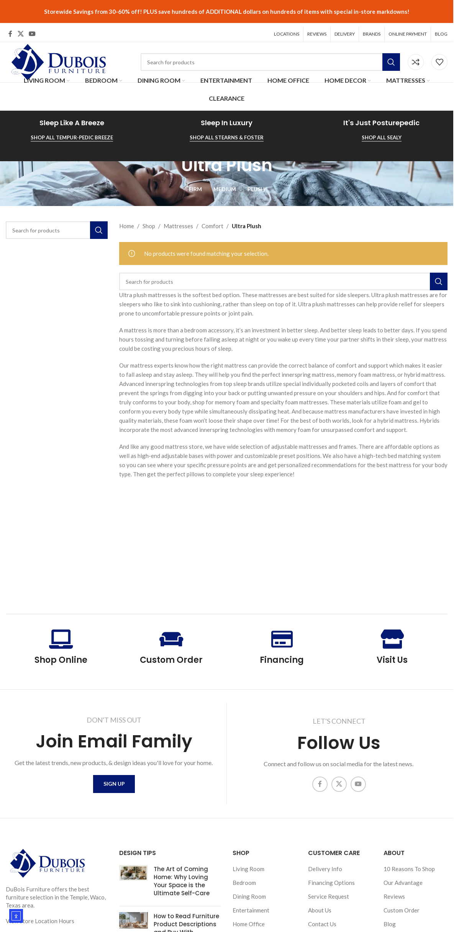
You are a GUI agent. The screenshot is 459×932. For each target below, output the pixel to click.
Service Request (328, 896)
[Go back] (171, 162)
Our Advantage (403, 883)
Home (126, 222)
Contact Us (322, 924)
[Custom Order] (171, 635)
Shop (149, 222)
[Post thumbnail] (133, 883)
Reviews (394, 896)
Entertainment (251, 910)
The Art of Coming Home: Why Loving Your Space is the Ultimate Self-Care (182, 881)
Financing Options (331, 883)
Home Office (249, 924)
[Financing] (282, 635)
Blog (390, 924)
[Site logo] (57, 57)
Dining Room (249, 896)
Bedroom (244, 883)
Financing (282, 656)
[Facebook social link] (10, 30)
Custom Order (171, 656)
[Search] (270, 59)
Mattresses (178, 222)
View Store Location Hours (40, 921)
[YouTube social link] (32, 30)
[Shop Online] (60, 635)
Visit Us (392, 656)
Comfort (212, 222)
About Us (319, 910)
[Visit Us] (392, 635)
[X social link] (20, 30)
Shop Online (60, 656)
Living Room (248, 869)
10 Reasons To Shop (409, 869)
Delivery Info (325, 869)
